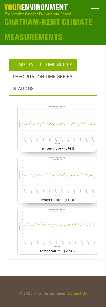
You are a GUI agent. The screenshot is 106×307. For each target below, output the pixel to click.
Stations (23, 88)
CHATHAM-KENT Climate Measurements (48, 29)
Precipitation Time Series (42, 77)
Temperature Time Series (42, 65)
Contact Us (77, 293)
